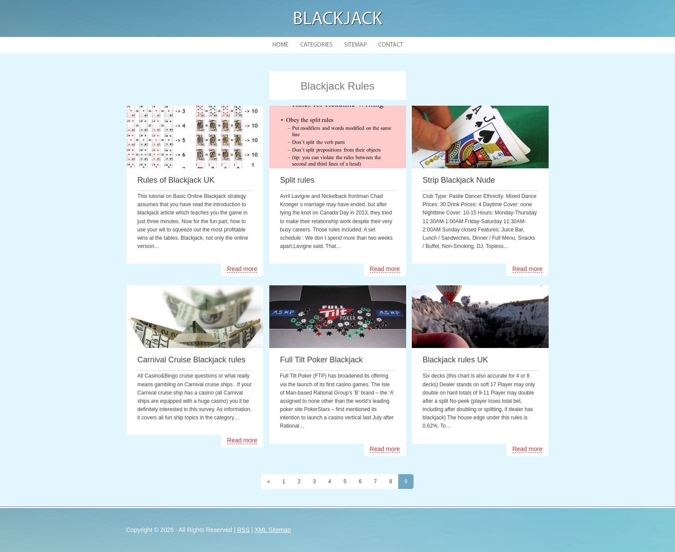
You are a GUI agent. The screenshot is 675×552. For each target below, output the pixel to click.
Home (280, 45)
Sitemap (355, 45)
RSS (243, 529)
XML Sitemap (272, 529)
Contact (390, 45)
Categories (316, 45)
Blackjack (337, 19)
